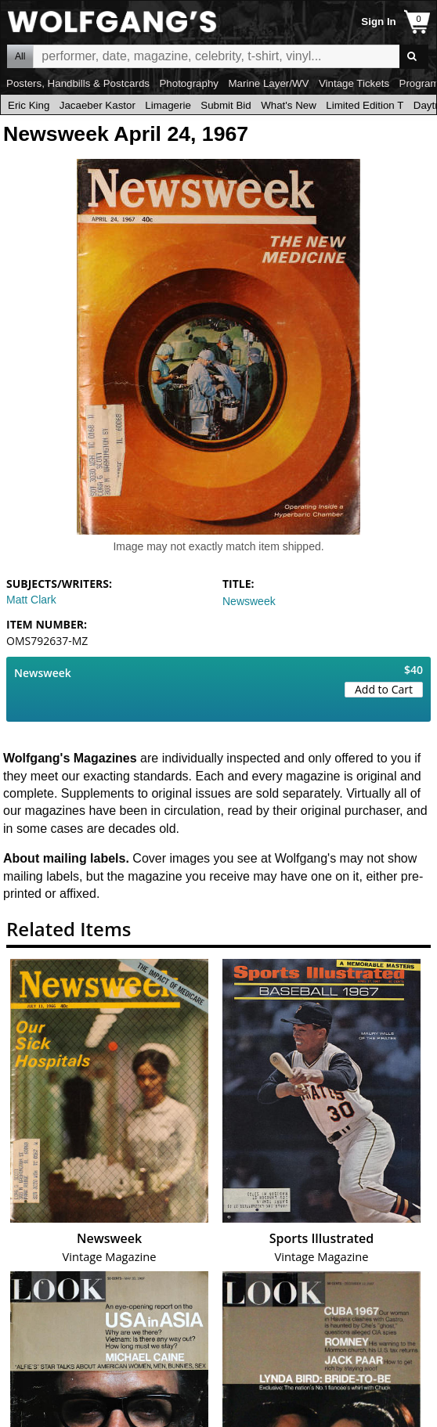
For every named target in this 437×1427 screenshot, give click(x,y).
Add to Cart (384, 689)
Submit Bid (225, 105)
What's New (288, 105)
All (20, 56)
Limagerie (168, 105)
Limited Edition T (364, 105)
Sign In (378, 21)
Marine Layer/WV (268, 83)
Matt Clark (31, 599)
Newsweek (249, 601)
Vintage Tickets (354, 83)
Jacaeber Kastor (97, 105)
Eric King (28, 105)
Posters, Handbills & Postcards (78, 83)
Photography (188, 83)
